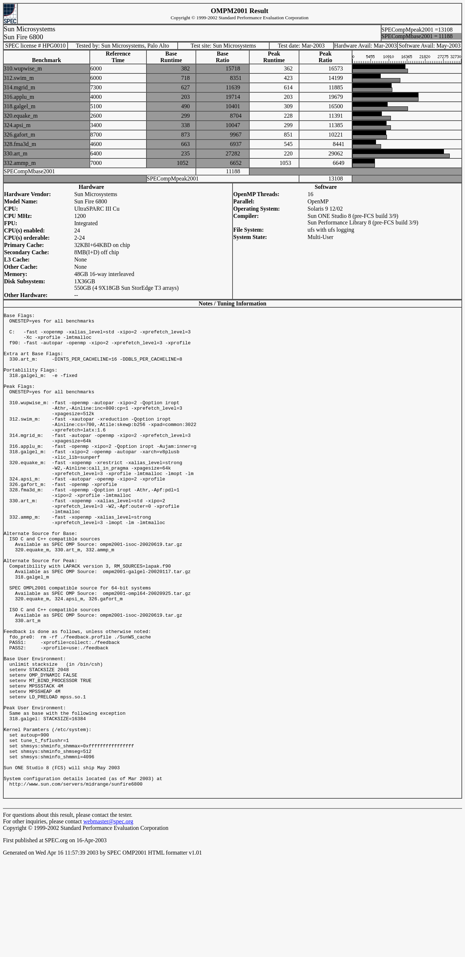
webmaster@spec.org (108, 919)
